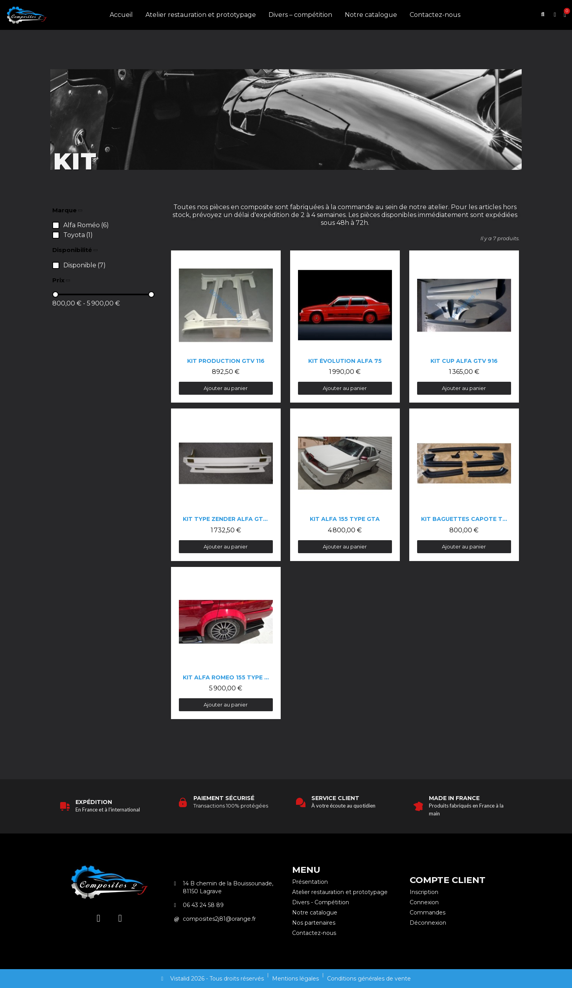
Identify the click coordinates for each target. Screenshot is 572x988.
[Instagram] (98, 918)
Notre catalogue (371, 14)
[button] (543, 15)
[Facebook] (120, 918)
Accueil (121, 14)
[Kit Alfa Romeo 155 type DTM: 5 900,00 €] (226, 643)
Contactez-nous (435, 14)
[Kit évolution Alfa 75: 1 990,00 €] (345, 326)
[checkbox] (80, 225)
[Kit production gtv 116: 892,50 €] (226, 326)
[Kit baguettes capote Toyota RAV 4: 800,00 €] (464, 484)
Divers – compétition (300, 14)
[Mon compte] (555, 15)
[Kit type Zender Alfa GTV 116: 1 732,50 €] (226, 484)
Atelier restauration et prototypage (200, 14)
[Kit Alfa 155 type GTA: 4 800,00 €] (345, 484)
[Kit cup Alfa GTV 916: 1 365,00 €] (464, 326)
